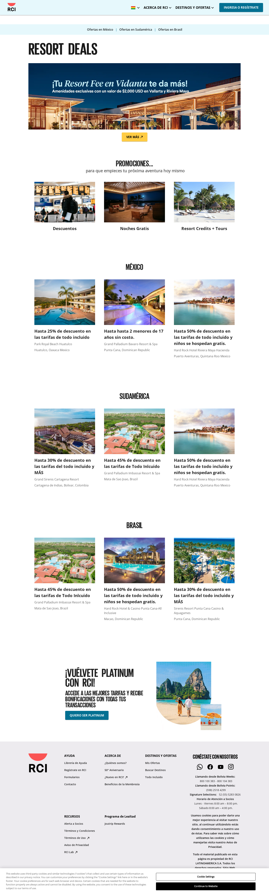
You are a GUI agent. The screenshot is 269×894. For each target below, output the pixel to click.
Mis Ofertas (152, 763)
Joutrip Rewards (115, 823)
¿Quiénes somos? (115, 763)
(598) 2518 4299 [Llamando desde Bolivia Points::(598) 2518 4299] (216, 790)
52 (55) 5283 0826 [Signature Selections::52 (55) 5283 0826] (230, 794)
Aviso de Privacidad (76, 845)
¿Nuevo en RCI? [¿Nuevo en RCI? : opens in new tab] (116, 777)
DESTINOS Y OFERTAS (192, 7)
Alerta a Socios (73, 823)
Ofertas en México (100, 29)
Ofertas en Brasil (170, 29)
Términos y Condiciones (79, 831)
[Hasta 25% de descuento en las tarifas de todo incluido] (64, 320)
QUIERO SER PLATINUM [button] (87, 715)
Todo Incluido (154, 777)
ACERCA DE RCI (156, 7)
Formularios (72, 777)
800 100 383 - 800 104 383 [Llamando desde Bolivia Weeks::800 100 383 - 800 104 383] (216, 781)
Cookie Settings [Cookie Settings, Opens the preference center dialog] (206, 889)
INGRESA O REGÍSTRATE (241, 7)
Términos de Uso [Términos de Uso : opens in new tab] (76, 838)
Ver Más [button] (134, 137)
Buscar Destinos (155, 770)
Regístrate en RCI (75, 770)
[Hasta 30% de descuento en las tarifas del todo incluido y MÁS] (64, 450)
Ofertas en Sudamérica (136, 29)
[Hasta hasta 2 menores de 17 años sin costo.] (134, 320)
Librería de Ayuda (75, 763)
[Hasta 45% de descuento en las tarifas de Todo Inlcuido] (134, 450)
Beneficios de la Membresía (122, 784)
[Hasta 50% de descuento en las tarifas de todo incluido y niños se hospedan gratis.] (204, 320)
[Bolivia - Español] (134, 6)
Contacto (70, 784)
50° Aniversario (114, 770)
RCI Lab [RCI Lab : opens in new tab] (71, 852)
